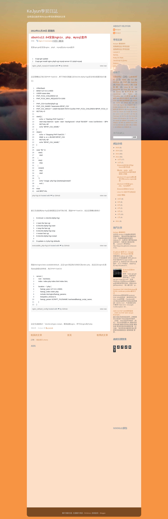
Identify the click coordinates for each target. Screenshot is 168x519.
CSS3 (114, 111)
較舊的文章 (102, 335)
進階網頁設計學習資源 (121, 49)
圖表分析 (123, 107)
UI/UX (115, 105)
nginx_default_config (40, 309)
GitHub (65, 66)
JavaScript (117, 94)
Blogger (102, 513)
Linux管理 (129, 87)
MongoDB (116, 89)
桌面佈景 (128, 122)
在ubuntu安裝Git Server (125, 189)
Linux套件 (127, 114)
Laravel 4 (116, 52)
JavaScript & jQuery (120, 60)
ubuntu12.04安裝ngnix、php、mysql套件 (126, 185)
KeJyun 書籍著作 (119, 44)
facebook (134, 89)
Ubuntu (117, 76)
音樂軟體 (126, 127)
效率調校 (129, 92)
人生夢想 (127, 96)
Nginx (41, 41)
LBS (133, 103)
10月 (119, 199)
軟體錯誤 (119, 127)
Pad (134, 114)
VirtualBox (116, 96)
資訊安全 (121, 109)
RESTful (124, 116)
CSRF (133, 109)
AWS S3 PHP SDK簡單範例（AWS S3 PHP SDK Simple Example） (123, 313)
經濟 (114, 109)
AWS (124, 80)
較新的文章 (36, 335)
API (133, 98)
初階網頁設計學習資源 (121, 46)
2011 (118, 221)
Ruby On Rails (118, 58)
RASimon (87, 513)
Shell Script (132, 116)
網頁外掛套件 (124, 98)
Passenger (116, 116)
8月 (118, 205)
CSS (114, 66)
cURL (135, 118)
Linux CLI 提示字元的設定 (126, 192)
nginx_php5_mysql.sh (40, 66)
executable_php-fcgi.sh (41, 246)
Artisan (135, 100)
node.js (127, 85)
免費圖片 (124, 120)
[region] (69, 60)
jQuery (118, 92)
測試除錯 (120, 125)
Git (132, 80)
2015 (118, 147)
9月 (118, 202)
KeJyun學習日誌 (42, 11)
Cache (118, 103)
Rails (118, 85)
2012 (118, 157)
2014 (118, 150)
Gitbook (121, 111)
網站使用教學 (124, 100)
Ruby (125, 89)
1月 (118, 217)
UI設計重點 (121, 195)
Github (126, 103)
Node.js (116, 63)
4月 (118, 208)
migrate (117, 120)
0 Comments (47, 41)
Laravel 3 (118, 114)
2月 (118, 214)
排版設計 (115, 122)
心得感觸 (132, 107)
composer (130, 105)
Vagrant (121, 105)
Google (128, 111)
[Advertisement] (58, 351)
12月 (119, 159)
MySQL (115, 55)
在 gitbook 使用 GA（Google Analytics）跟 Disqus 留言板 (123, 253)
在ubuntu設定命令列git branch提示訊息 (125, 166)
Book (128, 109)
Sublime (115, 118)
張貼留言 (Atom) (42, 340)
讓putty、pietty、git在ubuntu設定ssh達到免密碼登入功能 (126, 172)
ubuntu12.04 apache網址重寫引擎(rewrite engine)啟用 (126, 179)
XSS (130, 118)
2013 (118, 154)
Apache (134, 82)
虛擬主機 (128, 125)
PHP (125, 82)
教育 (122, 122)
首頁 (69, 335)
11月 (119, 162)
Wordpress (123, 118)
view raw (103, 66)
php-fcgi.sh (36, 195)
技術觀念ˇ (132, 120)
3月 (118, 211)
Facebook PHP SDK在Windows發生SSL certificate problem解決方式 (125, 291)
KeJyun (118, 30)
